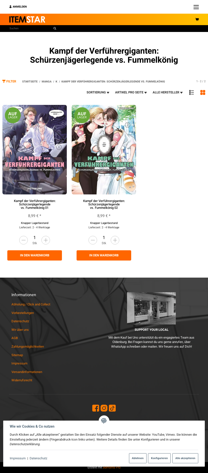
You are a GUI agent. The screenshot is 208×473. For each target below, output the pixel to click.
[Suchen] (30, 28)
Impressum (18, 458)
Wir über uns (20, 329)
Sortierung (98, 92)
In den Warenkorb (34, 255)
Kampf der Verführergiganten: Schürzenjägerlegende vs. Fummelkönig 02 (104, 204)
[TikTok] (112, 409)
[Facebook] (95, 409)
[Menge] (35, 237)
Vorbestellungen (22, 313)
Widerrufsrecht (21, 380)
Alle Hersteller (168, 92)
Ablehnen (138, 458)
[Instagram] (104, 409)
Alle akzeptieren (185, 458)
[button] (191, 92)
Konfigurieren (159, 458)
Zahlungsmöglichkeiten (27, 346)
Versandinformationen (26, 372)
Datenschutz (38, 458)
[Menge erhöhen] (45, 240)
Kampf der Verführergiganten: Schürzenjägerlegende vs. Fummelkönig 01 (35, 204)
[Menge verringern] (23, 240)
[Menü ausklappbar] (196, 6)
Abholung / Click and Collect (30, 304)
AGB (14, 338)
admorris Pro (111, 467)
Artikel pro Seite (131, 92)
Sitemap (17, 355)
